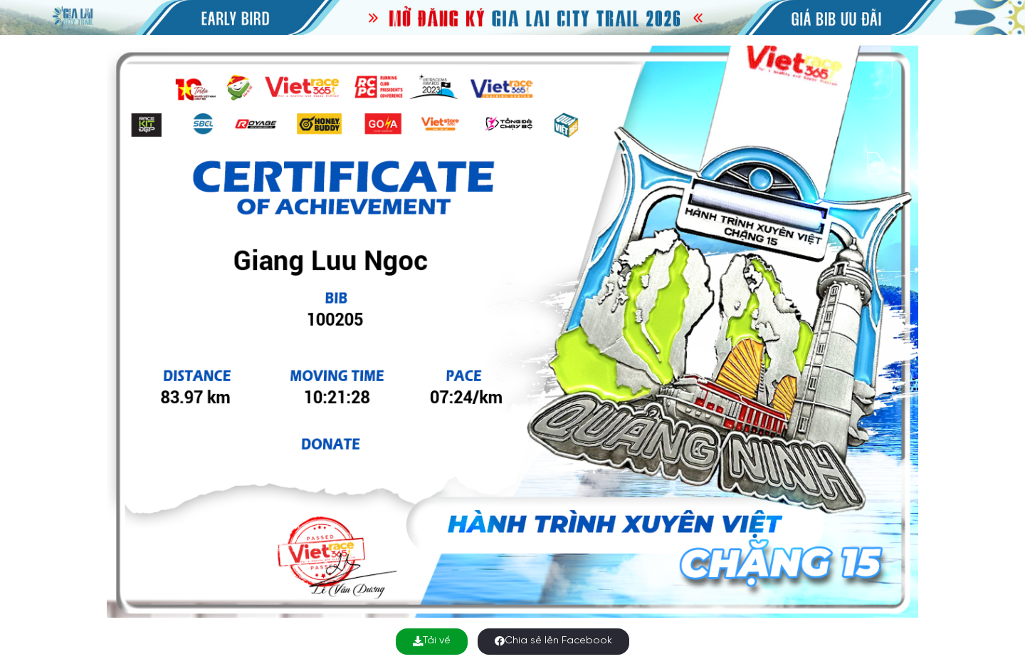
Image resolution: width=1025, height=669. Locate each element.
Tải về (432, 641)
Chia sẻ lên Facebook (553, 641)
